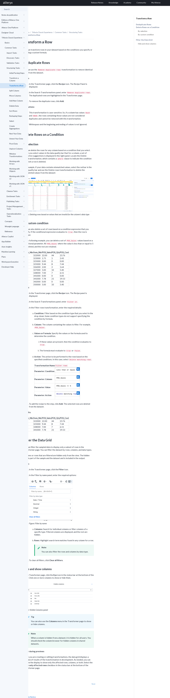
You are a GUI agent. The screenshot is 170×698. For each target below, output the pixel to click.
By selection (142, 31)
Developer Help (13, 267)
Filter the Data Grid (144, 40)
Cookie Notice (58, 689)
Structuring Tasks (15, 68)
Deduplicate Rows (143, 24)
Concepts (14, 221)
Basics (14, 43)
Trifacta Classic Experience (13, 38)
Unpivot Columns (16, 149)
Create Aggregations (14, 127)
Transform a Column (14, 79)
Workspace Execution (13, 262)
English (117, 696)
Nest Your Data (15, 134)
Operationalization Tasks (15, 215)
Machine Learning (13, 252)
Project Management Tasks (15, 207)
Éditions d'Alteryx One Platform (13, 21)
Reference (14, 231)
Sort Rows (13, 111)
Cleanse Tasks (15, 191)
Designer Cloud (13, 33)
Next (122, 676)
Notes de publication (13, 15)
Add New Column (16, 101)
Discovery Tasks (15, 58)
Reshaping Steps (15, 116)
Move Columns (15, 96)
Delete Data (14, 106)
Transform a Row (16, 86)
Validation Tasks (15, 63)
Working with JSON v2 (16, 177)
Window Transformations (15, 155)
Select (11, 121)
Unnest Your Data (16, 139)
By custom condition (146, 35)
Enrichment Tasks (15, 196)
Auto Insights (13, 247)
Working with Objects (14, 170)
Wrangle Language (14, 226)
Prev (35, 676)
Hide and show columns (147, 44)
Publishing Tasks (15, 201)
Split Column (14, 91)
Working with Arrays (14, 162)
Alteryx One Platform (13, 28)
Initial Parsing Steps (16, 73)
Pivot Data (16, 144)
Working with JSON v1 (16, 185)
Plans (13, 257)
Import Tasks (15, 53)
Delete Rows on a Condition (147, 27)
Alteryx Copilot (13, 236)
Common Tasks (14, 48)
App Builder (13, 241)
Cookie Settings (38, 692)
